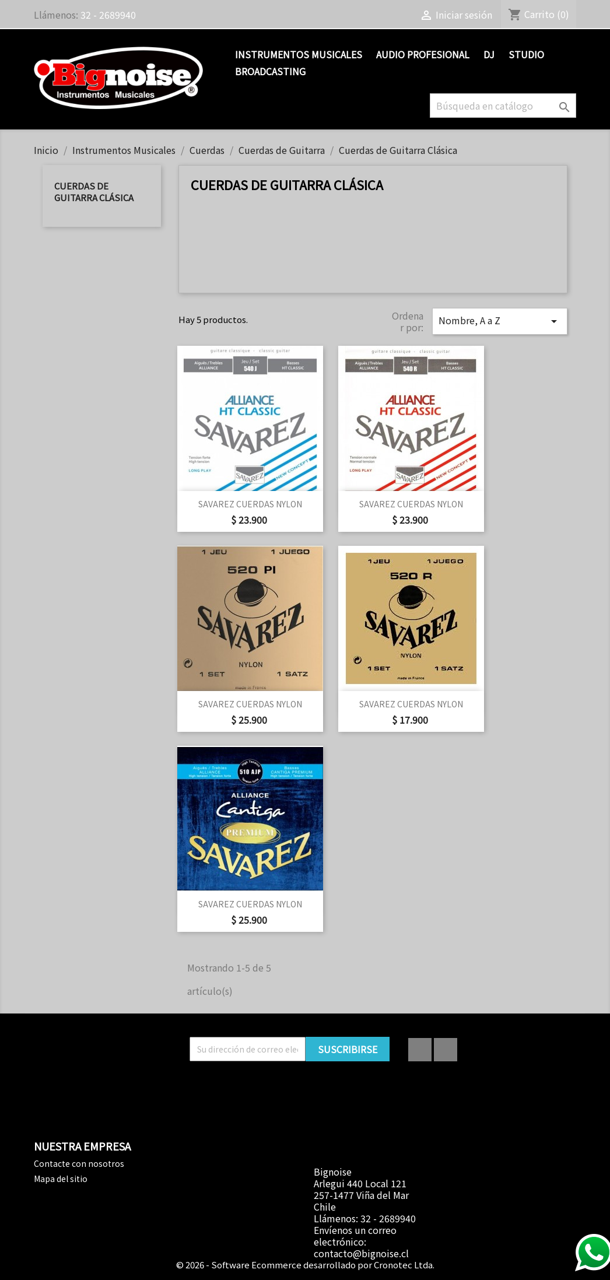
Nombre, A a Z (500, 320)
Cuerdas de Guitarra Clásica (94, 192)
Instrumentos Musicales (298, 54)
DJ (489, 54)
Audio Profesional (422, 54)
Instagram (445, 1049)
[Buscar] (503, 105)
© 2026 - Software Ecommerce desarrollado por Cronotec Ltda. (305, 1264)
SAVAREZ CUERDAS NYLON (250, 504)
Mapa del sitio (60, 1178)
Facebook (420, 1049)
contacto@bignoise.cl (361, 1253)
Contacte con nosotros (79, 1163)
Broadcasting (270, 71)
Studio (526, 54)
